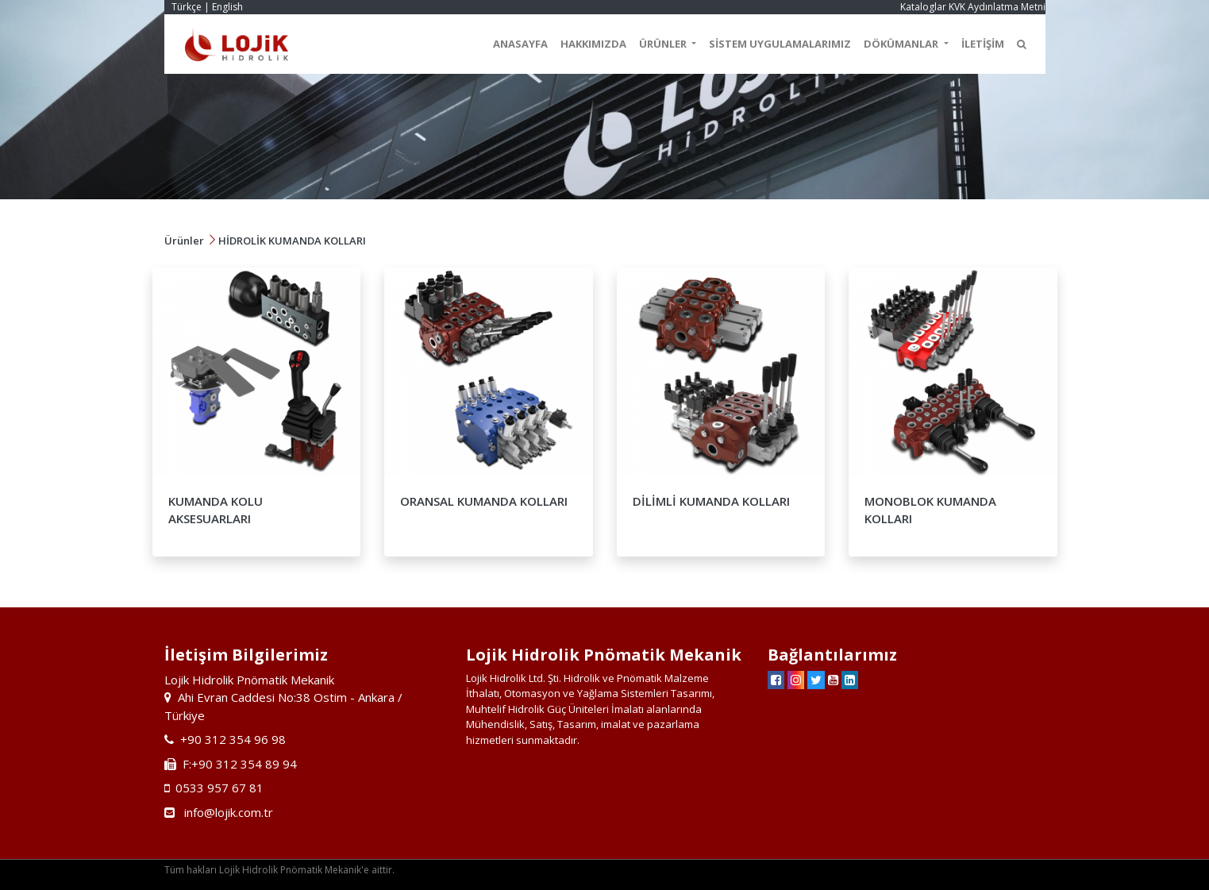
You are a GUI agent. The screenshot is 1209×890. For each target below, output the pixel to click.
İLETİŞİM (982, 44)
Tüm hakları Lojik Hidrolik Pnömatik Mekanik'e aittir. (279, 870)
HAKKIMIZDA (593, 44)
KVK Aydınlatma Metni (997, 6)
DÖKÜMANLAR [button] (902, 44)
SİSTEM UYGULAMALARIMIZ (780, 44)
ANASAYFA (520, 44)
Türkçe (186, 6)
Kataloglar (923, 6)
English (227, 6)
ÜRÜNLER (664, 44)
